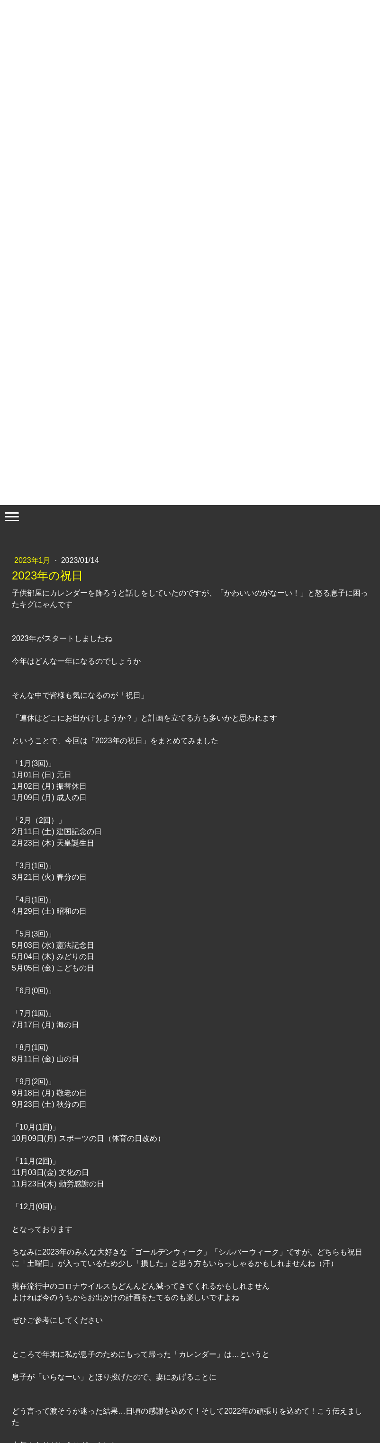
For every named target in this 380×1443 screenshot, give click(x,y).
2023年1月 (33, 560)
